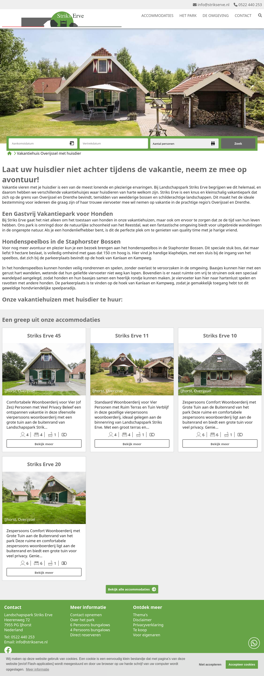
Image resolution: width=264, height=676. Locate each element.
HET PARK (188, 15)
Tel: (7, 636)
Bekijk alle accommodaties (129, 589)
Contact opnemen (86, 614)
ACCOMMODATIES (157, 15)
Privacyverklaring (148, 624)
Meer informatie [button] (37, 669)
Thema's (140, 614)
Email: (9, 641)
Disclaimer (142, 619)
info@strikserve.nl (211, 4)
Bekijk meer (44, 444)
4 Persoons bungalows (90, 629)
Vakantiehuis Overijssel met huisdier (49, 153)
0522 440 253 (248, 4)
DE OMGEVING (215, 15)
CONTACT (243, 15)
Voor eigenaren (146, 634)
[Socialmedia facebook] (8, 651)
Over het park (82, 619)
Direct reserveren (85, 634)
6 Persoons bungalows (90, 624)
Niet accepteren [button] (210, 664)
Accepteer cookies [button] (242, 664)
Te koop (140, 629)
